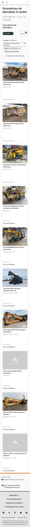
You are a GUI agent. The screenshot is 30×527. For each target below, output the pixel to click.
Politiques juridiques (22, 517)
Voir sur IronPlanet (9, 223)
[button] (15, 26)
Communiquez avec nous (12, 487)
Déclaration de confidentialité (8, 517)
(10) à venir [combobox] (7, 33)
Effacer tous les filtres (11, 51)
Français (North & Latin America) (13, 479)
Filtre (23, 33)
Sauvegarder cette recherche (15, 55)
